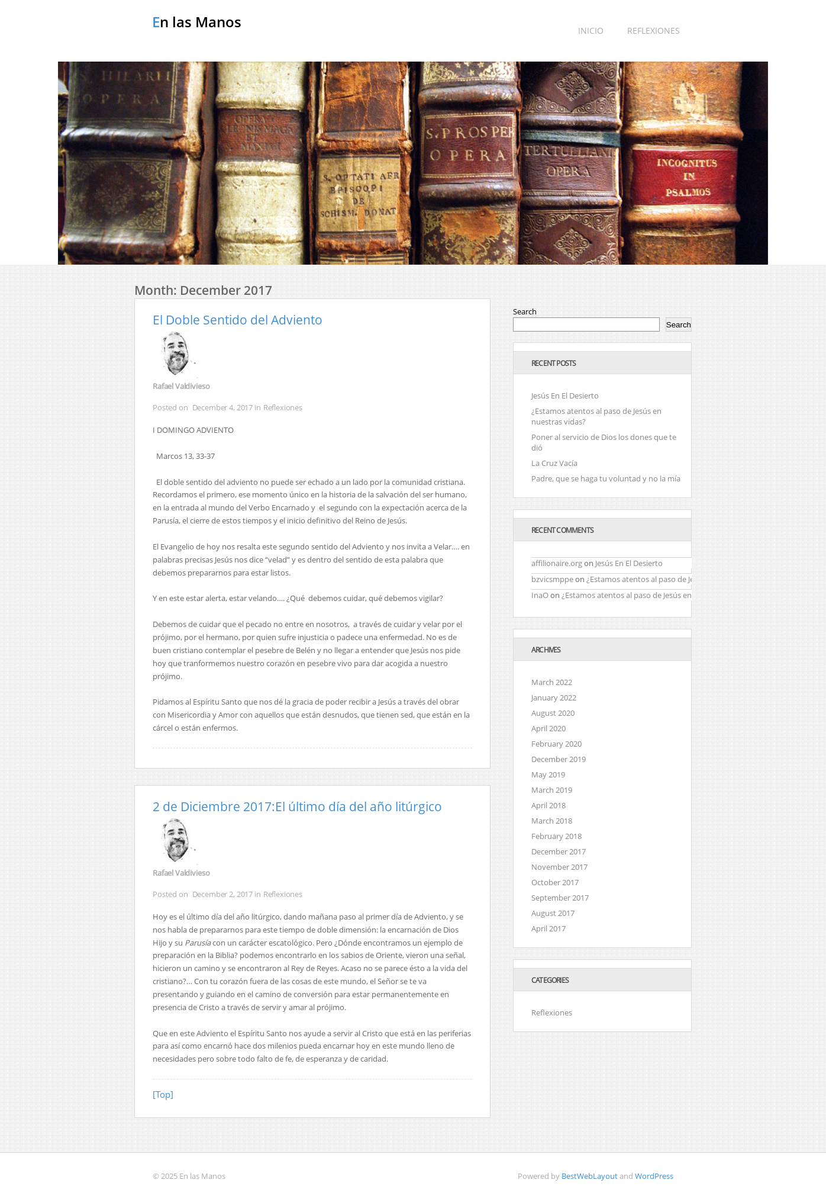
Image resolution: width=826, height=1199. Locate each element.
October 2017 (555, 882)
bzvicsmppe (552, 579)
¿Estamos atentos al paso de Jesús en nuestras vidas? (679, 579)
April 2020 (548, 728)
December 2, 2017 (222, 894)
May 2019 (548, 774)
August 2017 (553, 913)
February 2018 (556, 836)
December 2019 (558, 759)
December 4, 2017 (222, 407)
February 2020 (556, 743)
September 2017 (560, 897)
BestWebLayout (590, 1176)
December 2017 (558, 851)
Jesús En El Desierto (565, 395)
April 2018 (548, 805)
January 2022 (553, 697)
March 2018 (551, 820)
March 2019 (551, 790)
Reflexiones (653, 30)
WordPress (654, 1176)
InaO (539, 595)
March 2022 (551, 682)
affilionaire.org (556, 563)
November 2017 (559, 867)
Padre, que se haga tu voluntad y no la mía (605, 478)
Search (525, 311)
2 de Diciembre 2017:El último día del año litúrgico (297, 806)
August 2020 (553, 713)
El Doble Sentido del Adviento (237, 319)
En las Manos (196, 21)
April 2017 (548, 928)
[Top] (163, 1094)
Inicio (591, 30)
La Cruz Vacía (554, 463)
